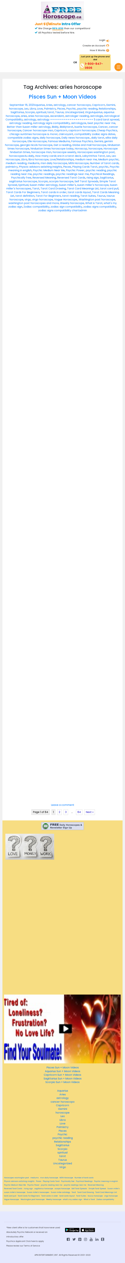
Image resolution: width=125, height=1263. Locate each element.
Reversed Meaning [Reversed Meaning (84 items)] (96, 1185)
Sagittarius (17, 112)
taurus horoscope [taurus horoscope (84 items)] (95, 1196)
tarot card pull (109, 188)
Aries (49, 105)
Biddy (55, 127)
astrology (60, 105)
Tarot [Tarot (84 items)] (74, 1192)
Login (102, 40)
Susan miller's (67, 185)
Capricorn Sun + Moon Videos (62, 1075)
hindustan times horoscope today (52, 148)
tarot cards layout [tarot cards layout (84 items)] (67, 1196)
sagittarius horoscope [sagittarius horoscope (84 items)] (43, 1189)
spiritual (41, 112)
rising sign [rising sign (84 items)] (28, 1189)
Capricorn (98, 105)
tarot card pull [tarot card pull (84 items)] (10, 1196)
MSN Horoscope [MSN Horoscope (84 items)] (66, 1178)
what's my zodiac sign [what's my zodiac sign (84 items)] (72, 1199)
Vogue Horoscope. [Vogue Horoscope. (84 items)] (11, 1199)
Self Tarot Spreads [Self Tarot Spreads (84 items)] (79, 1189)
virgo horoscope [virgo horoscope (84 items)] (111, 1196)
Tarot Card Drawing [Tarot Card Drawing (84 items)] (85, 1192)
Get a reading (62, 145)
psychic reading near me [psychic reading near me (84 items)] (51, 1185)
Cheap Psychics (107, 130)
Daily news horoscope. (75, 138)
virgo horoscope (42, 199)
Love (40, 109)
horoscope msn (41, 152)
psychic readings (44, 174)
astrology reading (20, 123)
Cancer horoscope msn (38, 130)
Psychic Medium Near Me (49, 170)
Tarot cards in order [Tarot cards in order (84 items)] (49, 1196)
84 (79, 812)
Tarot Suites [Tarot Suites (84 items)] (81, 1196)
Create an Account (94, 45)
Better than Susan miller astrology (29, 127)
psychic (104, 167)
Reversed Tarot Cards (71, 178)
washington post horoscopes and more (33, 203)
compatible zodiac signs (23, 138)
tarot (50, 112)
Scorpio (30, 112)
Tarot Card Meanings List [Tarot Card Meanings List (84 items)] (106, 1192)
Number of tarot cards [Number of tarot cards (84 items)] (84, 1178)
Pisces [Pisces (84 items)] (38, 1181)
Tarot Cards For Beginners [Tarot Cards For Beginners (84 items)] (29, 1196)
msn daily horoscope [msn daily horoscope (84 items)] (49, 1178)
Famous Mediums (59, 141)
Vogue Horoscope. (66, 199)
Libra (33, 109)
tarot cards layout (79, 192)
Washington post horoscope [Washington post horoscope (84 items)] (33, 1199)
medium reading (16, 163)
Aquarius (39, 105)
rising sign (92, 178)
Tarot (35, 188)
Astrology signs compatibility (51, 123)
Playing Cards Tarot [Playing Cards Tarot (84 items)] (51, 1181)
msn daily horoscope (54, 163)
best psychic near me (101, 123)
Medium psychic (108, 159)
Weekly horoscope (72, 203)
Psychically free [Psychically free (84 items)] (67, 1181)
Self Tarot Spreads (86, 181)
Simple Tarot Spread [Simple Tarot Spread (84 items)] (97, 1189)
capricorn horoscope (82, 130)
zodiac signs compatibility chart (58, 210)
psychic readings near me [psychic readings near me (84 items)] (75, 1185)
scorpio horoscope (61, 181)
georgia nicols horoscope (36, 145)
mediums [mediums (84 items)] (34, 1178)
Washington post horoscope (97, 199)
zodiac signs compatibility (99, 207)
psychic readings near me (72, 174)
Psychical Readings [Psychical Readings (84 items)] (84, 1181)
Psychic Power (75, 170)
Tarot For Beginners (48, 196)
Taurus (59, 112)
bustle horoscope (85, 127)
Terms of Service (32, 1245)
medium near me (86, 159)
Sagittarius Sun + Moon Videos (63, 1078)
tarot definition (25, 196)
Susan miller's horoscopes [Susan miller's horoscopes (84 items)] (38, 1192)
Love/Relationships (62, 159)
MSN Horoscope (78, 163)
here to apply (37, 1241)
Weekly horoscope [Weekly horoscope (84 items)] (53, 1199)
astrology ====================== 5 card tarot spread (78, 119)
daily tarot (97, 138)
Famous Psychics (82, 141)
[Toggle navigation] (118, 67)
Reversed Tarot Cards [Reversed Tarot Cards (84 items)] (13, 1189)
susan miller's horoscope (93, 185)
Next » (89, 812)
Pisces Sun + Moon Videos (62, 96)
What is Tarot (94, 203)
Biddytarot (66, 127)
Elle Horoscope (37, 141)
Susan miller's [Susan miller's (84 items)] (113, 1189)
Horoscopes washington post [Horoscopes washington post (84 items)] (16, 1178)
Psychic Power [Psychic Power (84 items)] (33, 1185)
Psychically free (21, 178)
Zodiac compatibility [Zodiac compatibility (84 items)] (105, 1199)
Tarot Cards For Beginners (23, 192)
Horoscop (81, 148)
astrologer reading (77, 116)
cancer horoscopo (79, 105)
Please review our (15, 1245)
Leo (26, 109)
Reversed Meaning (44, 178)
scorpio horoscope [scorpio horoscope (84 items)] (62, 1189)
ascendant (57, 116)
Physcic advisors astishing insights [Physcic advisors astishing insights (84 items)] (19, 1181)
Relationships (107, 109)
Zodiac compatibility (36, 207)
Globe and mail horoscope (89, 145)
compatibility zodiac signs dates (94, 134)
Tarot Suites (88, 196)
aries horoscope (38, 116)
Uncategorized (74, 112)
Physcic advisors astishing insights (40, 167)
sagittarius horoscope (23, 181)
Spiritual (23, 185)
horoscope (16, 109)
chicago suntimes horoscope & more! (33, 134)
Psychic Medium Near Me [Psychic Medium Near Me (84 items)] (15, 1185)
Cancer (103, 127)
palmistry (12, 167)
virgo (28, 199)
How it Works (97, 50)
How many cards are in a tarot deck (58, 156)
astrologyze (78, 123)
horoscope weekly (64, 152)
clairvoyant (66, 134)
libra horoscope (38, 159)
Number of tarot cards (104, 163)
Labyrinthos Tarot (93, 156)
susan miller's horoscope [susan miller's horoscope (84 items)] (14, 1192)
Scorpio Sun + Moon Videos (62, 1082)
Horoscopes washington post (96, 152)
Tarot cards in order (54, 192)
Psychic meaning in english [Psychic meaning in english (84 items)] (106, 1181)
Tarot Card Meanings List (83, 188)
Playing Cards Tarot (84, 167)
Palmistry (50, 109)
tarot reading (70, 196)
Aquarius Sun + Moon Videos (62, 1071)
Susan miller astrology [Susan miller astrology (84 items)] (60, 1192)
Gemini (110, 105)
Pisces (61, 109)
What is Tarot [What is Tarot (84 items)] (89, 1199)
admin (83, 210)
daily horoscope (50, 138)
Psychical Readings (102, 174)
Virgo (88, 112)
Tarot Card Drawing (53, 188)
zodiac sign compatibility (66, 207)
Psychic (71, 109)
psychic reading (87, 109)
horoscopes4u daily (21, 156)
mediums (33, 163)
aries (24, 116)
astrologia (96, 116)
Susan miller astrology (44, 185)
